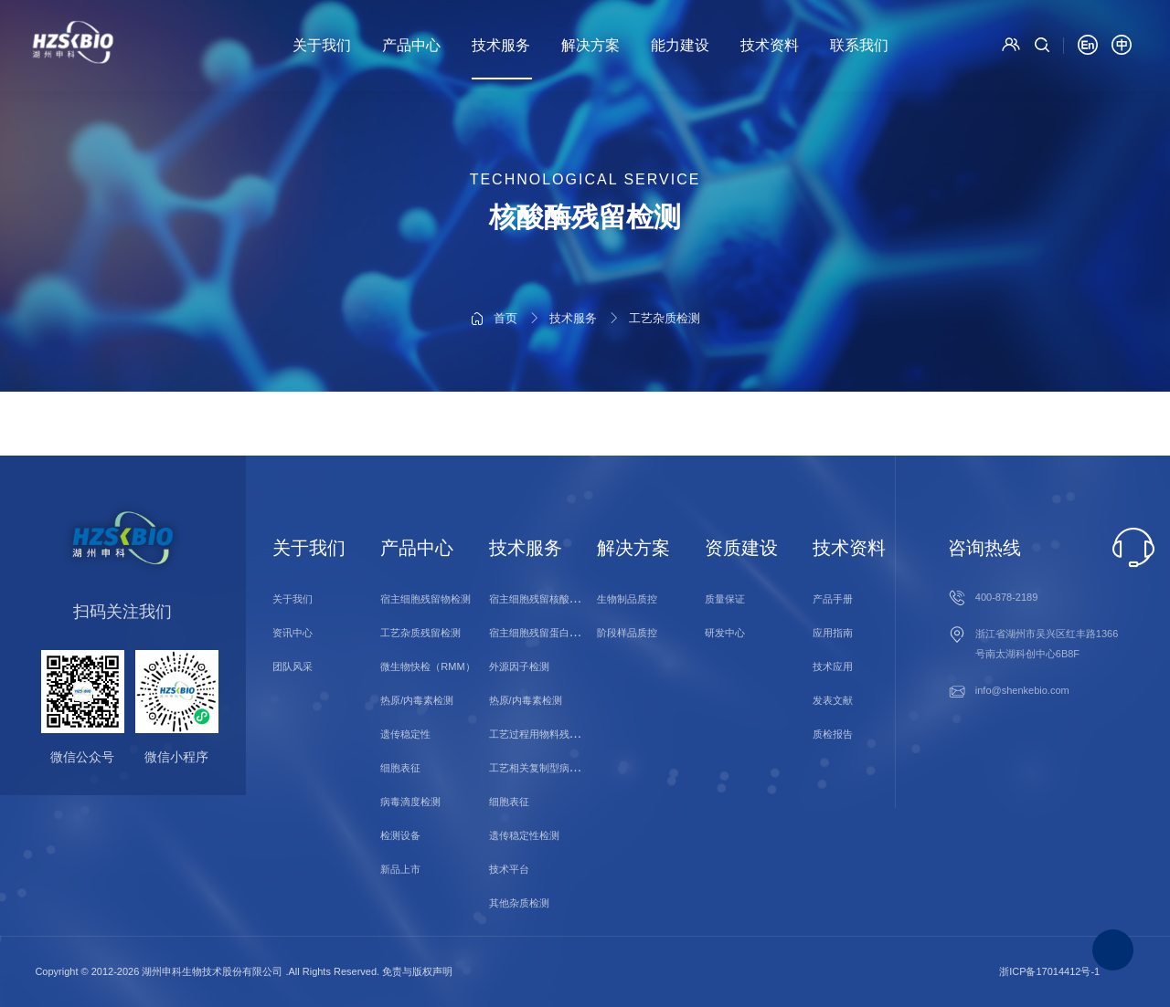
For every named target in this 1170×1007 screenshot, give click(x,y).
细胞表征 (400, 767)
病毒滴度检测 (410, 801)
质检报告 (833, 734)
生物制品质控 (627, 598)
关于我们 (321, 45)
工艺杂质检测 (664, 265)
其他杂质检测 (519, 902)
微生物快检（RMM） (427, 666)
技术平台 (509, 869)
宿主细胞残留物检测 (425, 598)
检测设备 (400, 835)
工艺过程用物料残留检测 (544, 734)
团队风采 (292, 666)
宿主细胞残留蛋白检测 (539, 632)
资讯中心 (292, 632)
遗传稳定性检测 (524, 835)
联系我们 (859, 45)
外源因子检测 (519, 666)
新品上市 (400, 869)
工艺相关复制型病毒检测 (544, 767)
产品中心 (411, 45)
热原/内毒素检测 (416, 700)
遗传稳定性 (405, 734)
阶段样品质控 (627, 632)
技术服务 (501, 45)
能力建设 (680, 45)
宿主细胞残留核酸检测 (539, 598)
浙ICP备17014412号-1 (1049, 971)
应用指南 (833, 632)
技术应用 (833, 666)
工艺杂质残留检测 (420, 632)
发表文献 (833, 700)
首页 (505, 265)
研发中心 (725, 632)
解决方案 (590, 45)
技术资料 (769, 45)
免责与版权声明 (417, 971)
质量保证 (725, 598)
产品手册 (833, 598)
